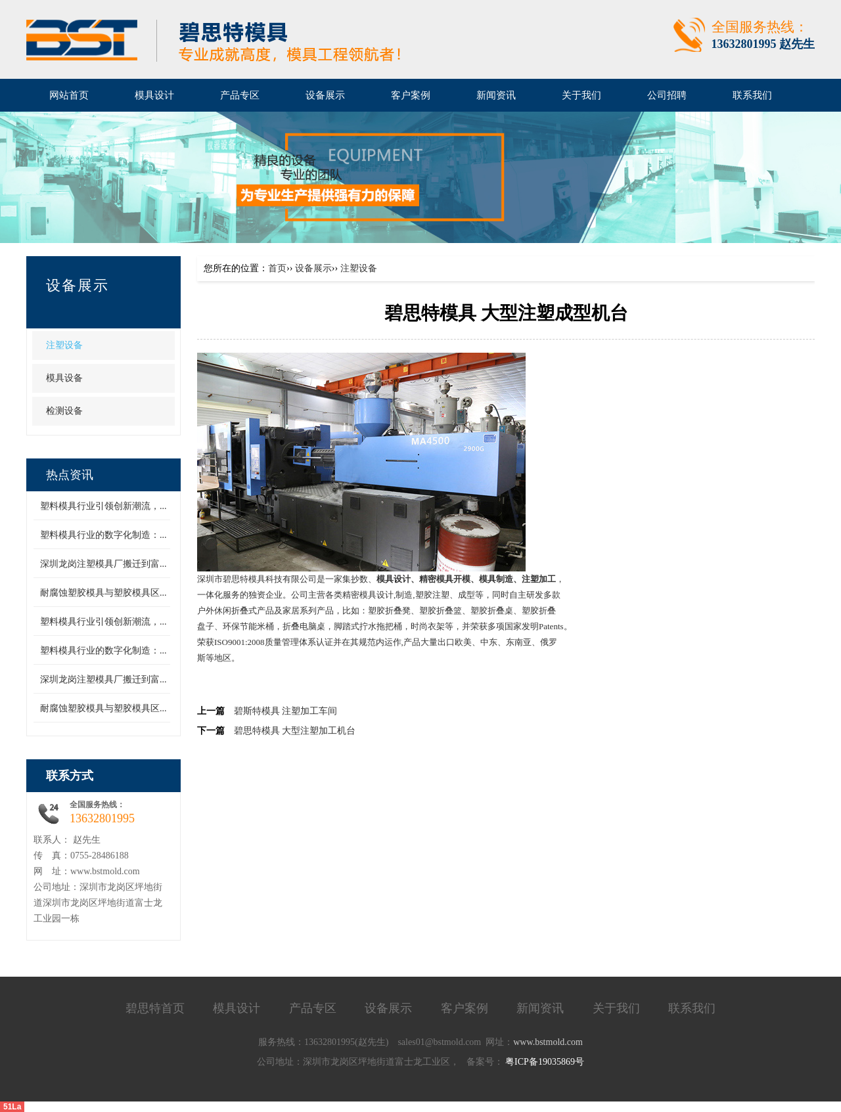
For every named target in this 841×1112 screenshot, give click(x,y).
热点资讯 (69, 474)
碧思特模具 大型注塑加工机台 (295, 731)
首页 (277, 268)
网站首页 (69, 95)
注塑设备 (64, 345)
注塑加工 (539, 579)
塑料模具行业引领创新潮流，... (103, 506)
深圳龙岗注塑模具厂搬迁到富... (103, 564)
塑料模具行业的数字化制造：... (103, 535)
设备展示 (77, 285)
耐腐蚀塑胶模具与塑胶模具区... (103, 593)
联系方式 (69, 775)
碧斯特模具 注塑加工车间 (286, 711)
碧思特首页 (155, 1008)
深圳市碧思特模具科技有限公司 (257, 579)
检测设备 (64, 411)
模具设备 (64, 378)
